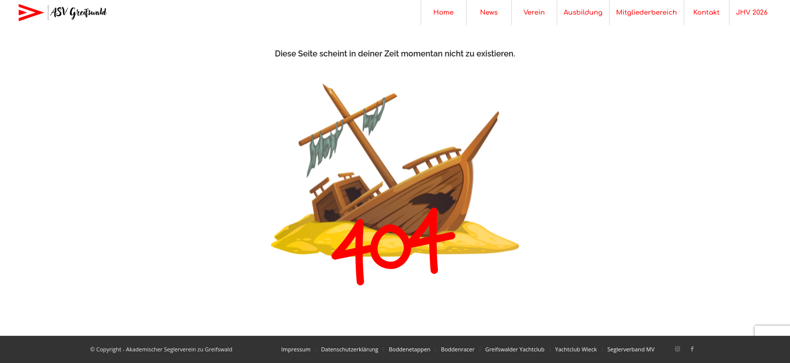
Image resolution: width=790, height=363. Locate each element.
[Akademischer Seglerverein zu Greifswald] (62, 12)
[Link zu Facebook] (692, 348)
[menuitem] (443, 12)
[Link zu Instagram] (677, 348)
